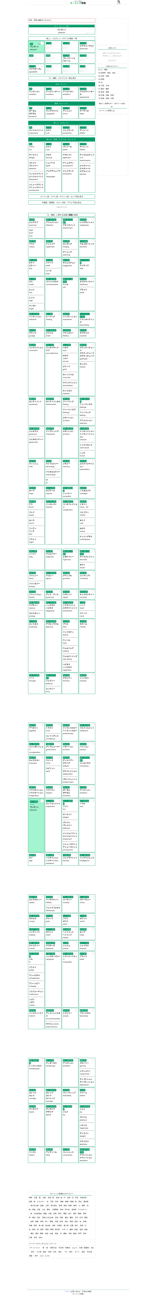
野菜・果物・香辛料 (52, 1229)
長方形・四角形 (64, 1248)
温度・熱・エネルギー (37, 1201)
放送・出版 (49, 1233)
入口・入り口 (45, 1256)
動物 (67, 1201)
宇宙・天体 (54, 1201)
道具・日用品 (57, 1225)
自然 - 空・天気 (72, 1198)
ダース (77, 1252)
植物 (62, 1201)
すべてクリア (112, 60)
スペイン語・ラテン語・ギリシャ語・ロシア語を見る (61, 196)
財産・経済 (57, 1213)
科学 (36, 1237)
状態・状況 (74, 1221)
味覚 (56, 1233)
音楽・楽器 (84, 1229)
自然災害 (83, 1198)
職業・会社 (67, 1213)
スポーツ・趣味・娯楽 (70, 1229)
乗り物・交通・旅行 (71, 1225)
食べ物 (41, 1225)
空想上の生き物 (47, 1217)
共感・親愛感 (84, 1248)
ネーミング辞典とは (107, 111)
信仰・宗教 (59, 1217)
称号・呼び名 (65, 1209)
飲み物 (48, 1225)
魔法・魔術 (69, 1217)
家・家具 (40, 1229)
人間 (47, 1205)
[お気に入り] (42, 43)
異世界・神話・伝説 (108, 73)
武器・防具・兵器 (61, 1221)
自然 (44, 1198)
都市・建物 (77, 1213)
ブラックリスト (35, 1248)
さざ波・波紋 (41, 1252)
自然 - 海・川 (61, 1198)
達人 (92, 1248)
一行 (65, 1252)
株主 (60, 1252)
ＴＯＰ (66, 1291)
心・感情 (82, 1205)
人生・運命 (46, 1209)
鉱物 (42, 1205)
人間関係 (55, 1209)
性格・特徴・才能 (107, 98)
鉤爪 (71, 1252)
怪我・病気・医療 (65, 1205)
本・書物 (63, 1233)
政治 (41, 1237)
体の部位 (54, 1205)
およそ (74, 1248)
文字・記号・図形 (81, 1217)
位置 (36, 1198)
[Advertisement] (78, 11)
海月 (33, 1252)
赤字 (36, 1256)
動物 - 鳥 (73, 1201)
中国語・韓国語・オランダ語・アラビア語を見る (61, 202)
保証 (83, 1252)
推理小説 (53, 1248)
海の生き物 (35, 1205)
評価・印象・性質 (107, 95)
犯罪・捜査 (35, 1221)
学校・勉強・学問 (74, 1233)
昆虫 (80, 1201)
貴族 (31, 1256)
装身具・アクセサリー (80, 1209)
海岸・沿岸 (52, 1252)
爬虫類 (86, 1201)
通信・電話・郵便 (37, 1233)
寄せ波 (89, 1252)
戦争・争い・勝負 (46, 1221)
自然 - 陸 (51, 1198)
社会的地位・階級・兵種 (43, 1213)
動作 (75, 1205)
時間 (30, 1198)
